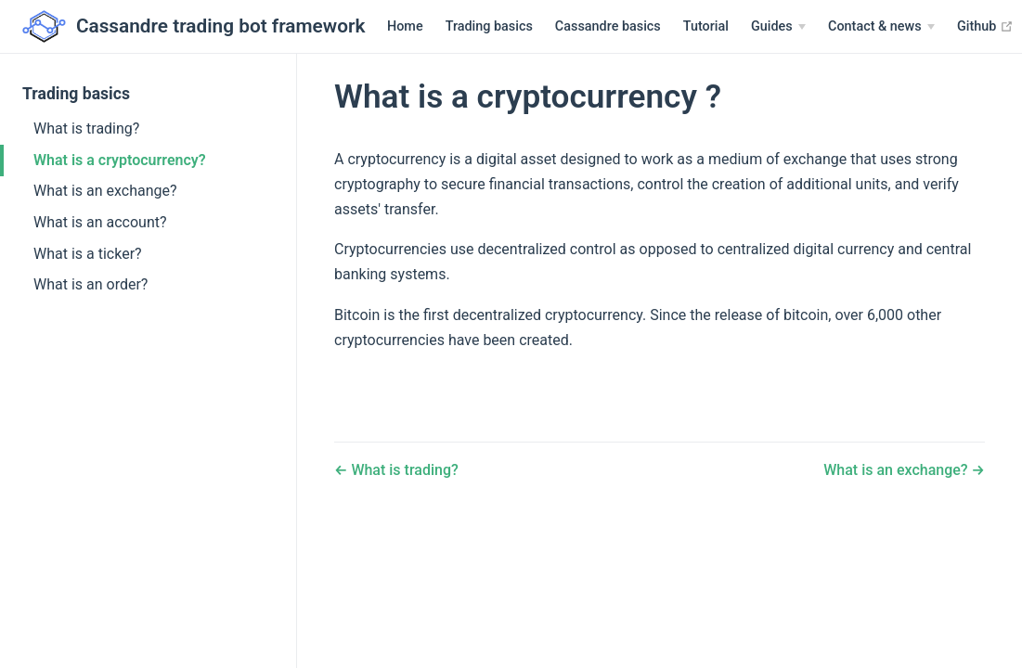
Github (931, 26)
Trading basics (435, 26)
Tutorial (652, 26)
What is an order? (90, 284)
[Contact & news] (827, 27)
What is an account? (100, 222)
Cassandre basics (554, 26)
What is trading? (86, 128)
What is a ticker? (87, 254)
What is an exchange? (105, 190)
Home (351, 26)
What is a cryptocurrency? (119, 160)
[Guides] (724, 27)
